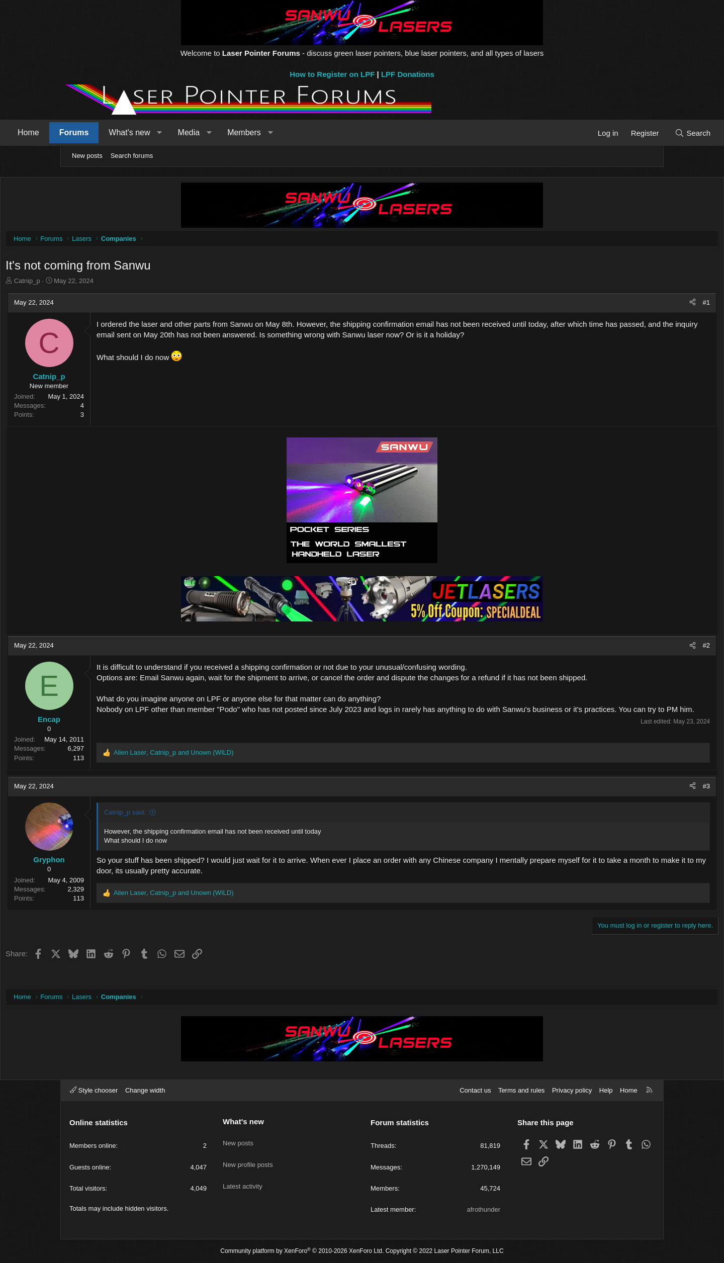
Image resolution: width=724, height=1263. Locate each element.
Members (302, 132)
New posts (87, 155)
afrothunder (484, 1209)
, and (236, 765)
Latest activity (242, 1175)
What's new (187, 132)
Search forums (132, 155)
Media (247, 132)
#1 (643, 305)
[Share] (630, 305)
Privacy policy (572, 1090)
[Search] (635, 133)
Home (86, 132)
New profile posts (248, 1157)
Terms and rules (521, 1090)
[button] (217, 132)
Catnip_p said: (188, 826)
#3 (643, 799)
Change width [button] (145, 1090)
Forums (132, 132)
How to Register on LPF (332, 74)
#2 (643, 648)
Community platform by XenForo (302, 1250)
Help (606, 1090)
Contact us (475, 1090)
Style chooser (94, 1090)
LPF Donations (407, 74)
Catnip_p (90, 283)
